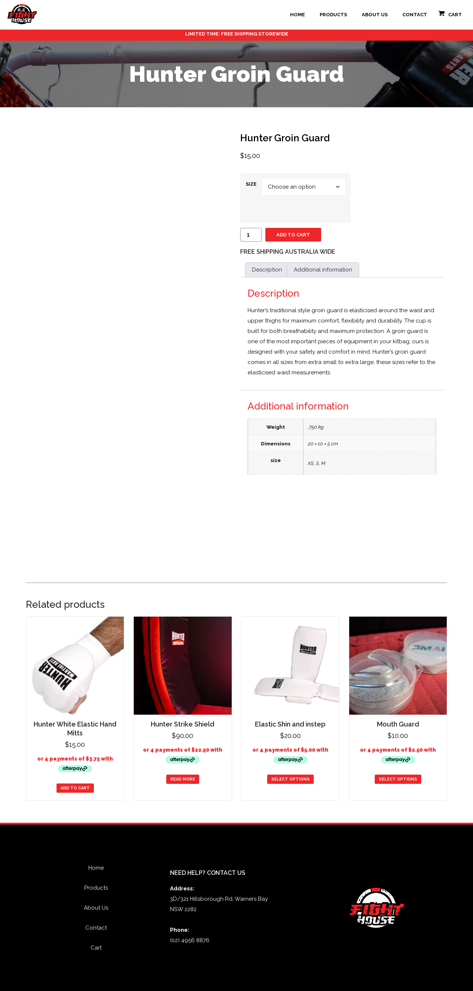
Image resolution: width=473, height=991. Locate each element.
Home (297, 14)
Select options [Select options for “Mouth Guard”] (398, 779)
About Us (375, 14)
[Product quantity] (251, 235)
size (251, 184)
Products (333, 14)
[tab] (267, 269)
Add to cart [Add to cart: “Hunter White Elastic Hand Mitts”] (75, 788)
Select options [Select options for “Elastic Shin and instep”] (290, 779)
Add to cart (293, 234)
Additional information (323, 269)
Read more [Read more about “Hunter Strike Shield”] (182, 779)
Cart (455, 14)
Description (267, 269)
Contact (414, 14)
